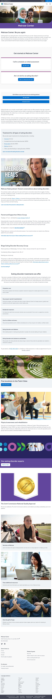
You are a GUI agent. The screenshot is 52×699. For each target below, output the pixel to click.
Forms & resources (31, 659)
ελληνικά (2, 691)
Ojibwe (37, 691)
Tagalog (37, 685)
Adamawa (3, 684)
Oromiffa (2, 680)
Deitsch (37, 680)
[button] (48, 1)
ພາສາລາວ (2, 679)
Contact (3, 652)
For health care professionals (7, 666)
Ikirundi (19, 691)
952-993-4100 (14, 348)
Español (2, 678)
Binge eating (7, 143)
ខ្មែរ (18, 688)
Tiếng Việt (20, 678)
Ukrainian (20, 692)
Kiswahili (37, 683)
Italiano (37, 688)
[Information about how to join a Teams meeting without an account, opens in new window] (17, 235)
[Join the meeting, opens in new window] (5, 266)
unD (19, 680)
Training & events (4, 668)
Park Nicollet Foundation (6, 656)
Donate (2, 654)
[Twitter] (2, 644)
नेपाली (19, 684)
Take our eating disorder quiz (33, 657)
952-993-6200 (4, 640)
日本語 (2, 692)
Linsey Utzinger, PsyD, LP (23, 218)
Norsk (37, 689)
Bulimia (6, 146)
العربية (19, 679)
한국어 (37, 679)
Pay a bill (29, 653)
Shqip (2, 689)
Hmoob (2, 685)
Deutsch (2, 687)
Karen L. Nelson (16, 198)
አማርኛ (2, 688)
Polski (37, 687)
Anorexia (6, 138)
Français (19, 687)
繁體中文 (20, 685)
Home (2, 650)
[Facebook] (5, 644)
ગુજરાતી (19, 689)
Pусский (37, 678)
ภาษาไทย (3, 683)
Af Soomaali (38, 684)
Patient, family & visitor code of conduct (36, 655)
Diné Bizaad (20, 683)
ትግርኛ (37, 692)
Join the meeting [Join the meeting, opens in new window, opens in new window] (20, 227)
